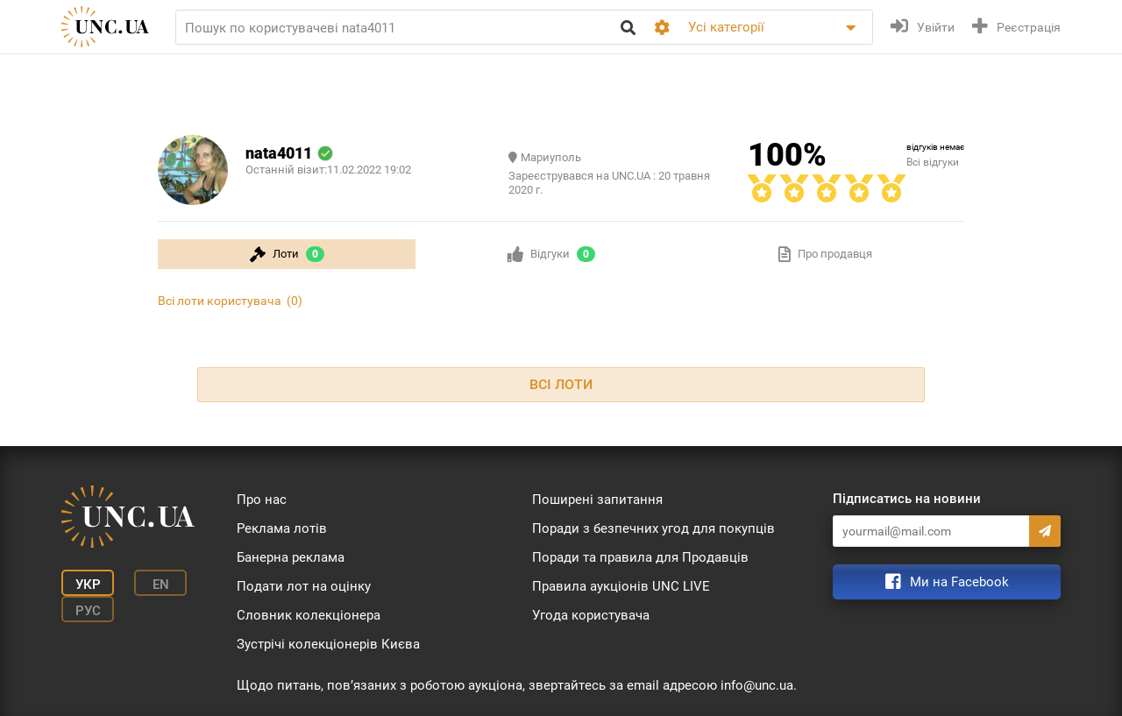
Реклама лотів (282, 528)
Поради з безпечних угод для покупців (653, 528)
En (161, 584)
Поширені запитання (597, 499)
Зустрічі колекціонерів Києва (328, 644)
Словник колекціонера (308, 615)
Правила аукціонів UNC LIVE (621, 586)
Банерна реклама (290, 557)
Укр (88, 584)
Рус (88, 611)
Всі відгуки (932, 162)
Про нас (262, 499)
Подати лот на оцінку (304, 586)
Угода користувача (591, 615)
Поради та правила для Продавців (640, 557)
